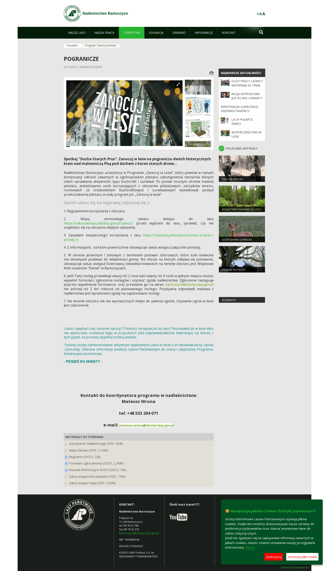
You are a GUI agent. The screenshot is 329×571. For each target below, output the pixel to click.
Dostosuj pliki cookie (302, 557)
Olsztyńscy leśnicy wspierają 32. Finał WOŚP (247, 85)
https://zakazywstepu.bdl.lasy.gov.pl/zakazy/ (98, 223)
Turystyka (72, 45)
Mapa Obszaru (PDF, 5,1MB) (88, 450)
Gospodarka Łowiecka (237, 239)
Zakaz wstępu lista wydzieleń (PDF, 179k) (97, 476)
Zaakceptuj (274, 557)
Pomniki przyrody (234, 270)
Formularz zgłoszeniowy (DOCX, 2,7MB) (96, 463)
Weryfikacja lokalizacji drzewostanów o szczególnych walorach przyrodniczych (241, 113)
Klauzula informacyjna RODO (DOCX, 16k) (97, 470)
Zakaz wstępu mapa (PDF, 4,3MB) (92, 483)
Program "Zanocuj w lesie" (101, 45)
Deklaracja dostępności (295, 567)
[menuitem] (77, 33)
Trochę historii (232, 179)
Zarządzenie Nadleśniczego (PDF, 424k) (96, 444)
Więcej (250, 547)
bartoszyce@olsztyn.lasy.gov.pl (139, 533)
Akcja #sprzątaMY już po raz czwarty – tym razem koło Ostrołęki (246, 100)
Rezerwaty (229, 300)
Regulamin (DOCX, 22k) (85, 457)
